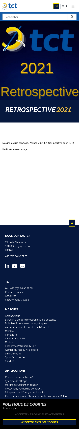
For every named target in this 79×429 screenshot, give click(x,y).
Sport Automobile (15, 357)
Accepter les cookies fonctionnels (39, 414)
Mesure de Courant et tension (21, 384)
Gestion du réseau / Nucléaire (21, 349)
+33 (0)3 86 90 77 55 (16, 256)
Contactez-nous (14, 292)
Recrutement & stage (17, 299)
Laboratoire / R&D (15, 338)
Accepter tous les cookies (39, 422)
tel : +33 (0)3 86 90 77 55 (19, 288)
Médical (9, 342)
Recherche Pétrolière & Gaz (20, 345)
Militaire (9, 330)
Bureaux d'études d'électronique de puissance (30, 319)
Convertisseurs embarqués (19, 377)
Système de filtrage (16, 381)
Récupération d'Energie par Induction (25, 392)
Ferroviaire (11, 334)
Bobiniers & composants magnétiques (26, 323)
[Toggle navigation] (73, 6)
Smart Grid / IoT (14, 353)
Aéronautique (12, 315)
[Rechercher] (35, 17)
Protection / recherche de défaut (23, 388)
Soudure (9, 361)
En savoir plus (10, 408)
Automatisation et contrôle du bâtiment (27, 327)
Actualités (10, 295)
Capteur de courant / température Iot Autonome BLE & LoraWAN (36, 397)
